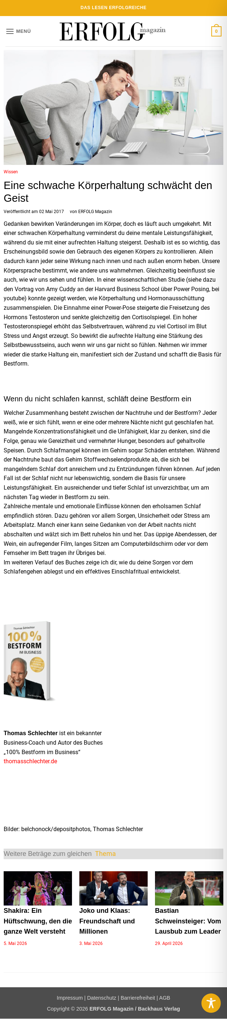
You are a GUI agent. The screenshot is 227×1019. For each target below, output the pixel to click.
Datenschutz (101, 998)
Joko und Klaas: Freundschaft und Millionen (107, 921)
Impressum (70, 998)
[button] (18, 31)
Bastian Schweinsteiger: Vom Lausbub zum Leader (188, 921)
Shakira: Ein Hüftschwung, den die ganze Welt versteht (38, 921)
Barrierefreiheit (138, 998)
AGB (164, 998)
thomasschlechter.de (30, 761)
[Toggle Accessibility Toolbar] (211, 1003)
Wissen (11, 171)
